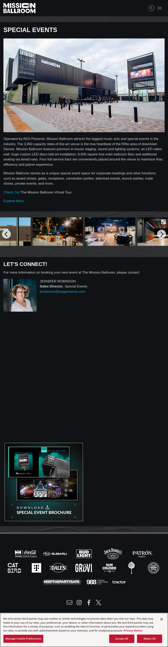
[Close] (161, 619)
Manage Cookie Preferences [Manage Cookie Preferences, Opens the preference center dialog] (23, 638)
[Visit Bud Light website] (84, 553)
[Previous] (6, 234)
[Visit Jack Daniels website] (113, 553)
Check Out (11, 192)
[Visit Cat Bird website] (14, 567)
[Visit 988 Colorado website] (97, 581)
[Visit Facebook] (89, 602)
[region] (84, 630)
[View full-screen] (163, 221)
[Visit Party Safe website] (62, 581)
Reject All (150, 638)
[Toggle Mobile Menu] (160, 8)
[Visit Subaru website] (55, 553)
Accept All (121, 638)
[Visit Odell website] (131, 567)
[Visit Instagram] (79, 602)
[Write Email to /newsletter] (69, 602)
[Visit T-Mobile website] (36, 567)
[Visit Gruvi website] (84, 567)
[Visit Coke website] (26, 553)
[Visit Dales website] (58, 567)
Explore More (13, 201)
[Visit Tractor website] (119, 581)
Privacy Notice (132, 630)
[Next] (161, 234)
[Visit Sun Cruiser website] (109, 567)
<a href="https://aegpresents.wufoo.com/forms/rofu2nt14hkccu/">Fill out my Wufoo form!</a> (83, 379)
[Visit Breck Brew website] (153, 567)
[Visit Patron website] (142, 553)
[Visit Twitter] (98, 602)
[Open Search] (151, 8)
